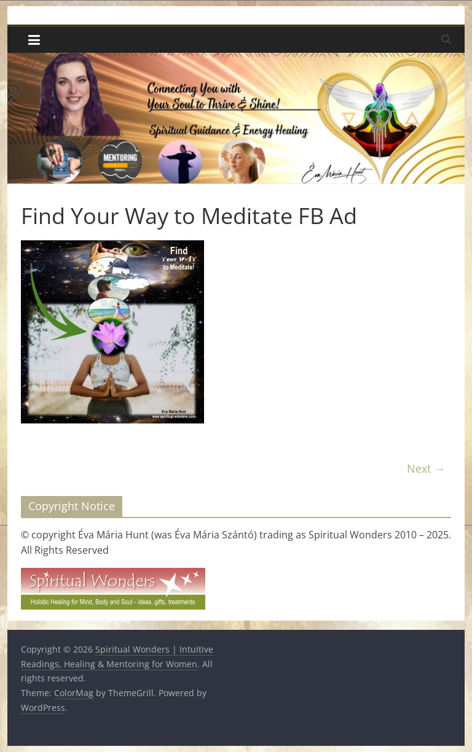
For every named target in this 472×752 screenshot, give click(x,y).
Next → (426, 468)
